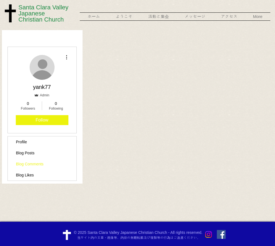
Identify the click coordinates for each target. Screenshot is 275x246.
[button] (124, 16)
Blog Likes (25, 175)
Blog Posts (25, 153)
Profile (21, 142)
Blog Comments (30, 164)
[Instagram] (208, 234)
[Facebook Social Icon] (221, 234)
